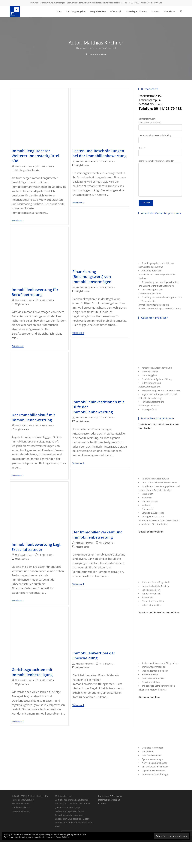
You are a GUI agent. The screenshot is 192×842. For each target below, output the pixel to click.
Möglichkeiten (83, 165)
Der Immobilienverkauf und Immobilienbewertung (97, 535)
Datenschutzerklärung (109, 799)
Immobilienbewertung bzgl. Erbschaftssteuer (37, 547)
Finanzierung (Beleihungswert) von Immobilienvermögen (91, 276)
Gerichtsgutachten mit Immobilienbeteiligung (32, 672)
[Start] (86, 54)
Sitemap (102, 803)
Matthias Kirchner (98, 54)
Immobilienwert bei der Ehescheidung (93, 656)
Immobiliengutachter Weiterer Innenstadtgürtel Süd (35, 155)
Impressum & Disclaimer (110, 796)
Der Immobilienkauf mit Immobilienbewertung (33, 417)
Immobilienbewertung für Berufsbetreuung (35, 292)
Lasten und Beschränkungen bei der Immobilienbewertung (99, 153)
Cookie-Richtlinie (62, 837)
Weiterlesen (18, 221)
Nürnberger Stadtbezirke (27, 170)
